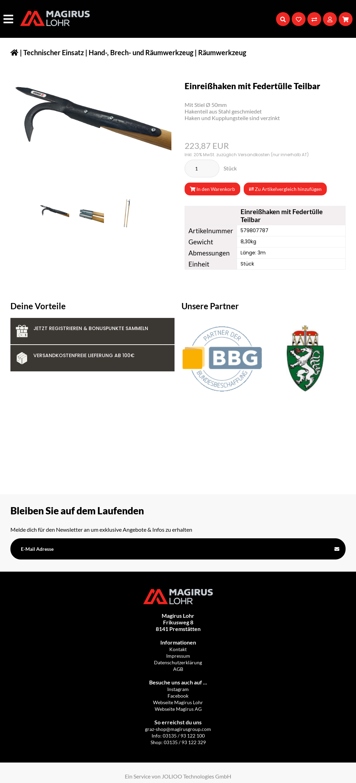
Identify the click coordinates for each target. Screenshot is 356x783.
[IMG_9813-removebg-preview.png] (54, 213)
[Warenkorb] (346, 19)
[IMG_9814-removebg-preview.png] (89, 213)
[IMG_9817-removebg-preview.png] (124, 213)
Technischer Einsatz (53, 52)
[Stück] (202, 168)
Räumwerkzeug (222, 52)
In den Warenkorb (212, 189)
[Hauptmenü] (9, 19)
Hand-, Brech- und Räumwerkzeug (141, 52)
